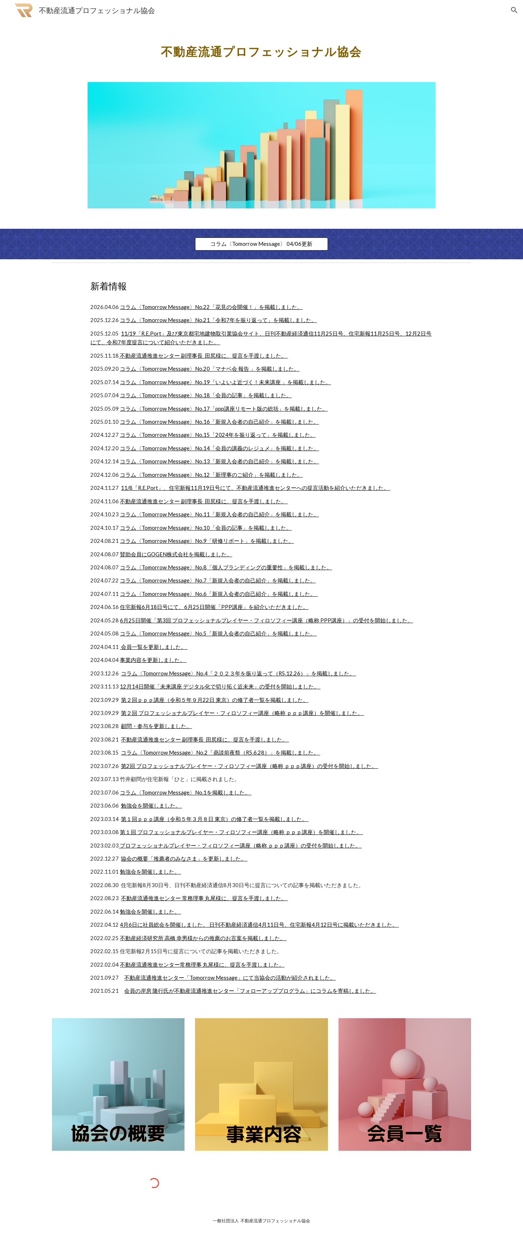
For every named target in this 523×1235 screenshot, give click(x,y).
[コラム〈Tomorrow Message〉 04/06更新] (261, 244)
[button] (514, 10)
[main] (261, 48)
